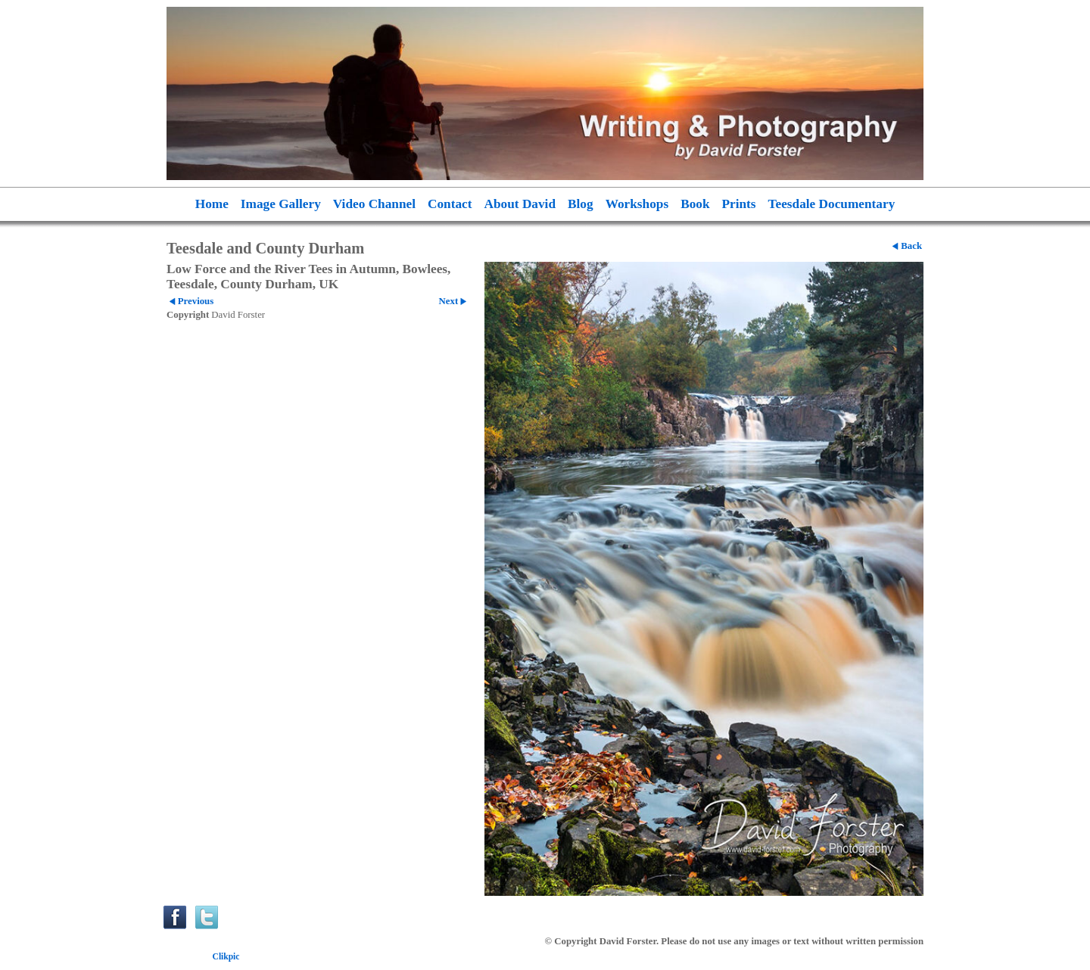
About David (520, 204)
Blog (580, 204)
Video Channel (374, 204)
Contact (450, 204)
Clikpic (226, 956)
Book (694, 204)
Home (212, 204)
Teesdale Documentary (831, 204)
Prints (739, 204)
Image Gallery (281, 204)
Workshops (637, 204)
